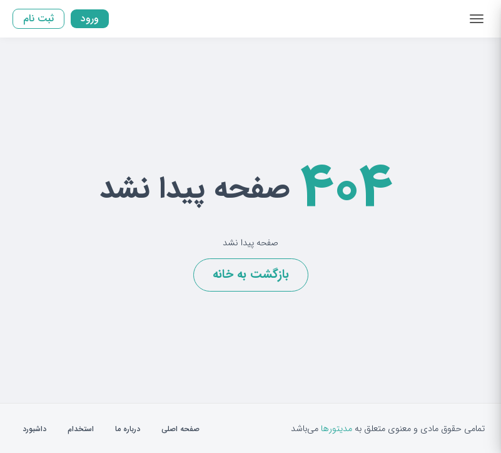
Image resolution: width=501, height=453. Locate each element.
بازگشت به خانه (251, 274)
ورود (90, 18)
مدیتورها (336, 429)
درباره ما (127, 429)
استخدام (81, 429)
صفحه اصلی (180, 429)
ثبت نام (38, 18)
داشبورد (34, 429)
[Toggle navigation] (477, 18)
